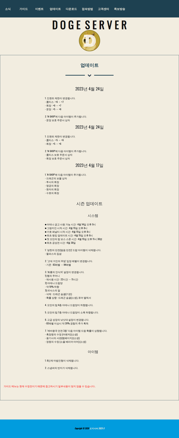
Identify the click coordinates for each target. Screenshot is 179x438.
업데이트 (55, 9)
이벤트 (39, 9)
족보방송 (119, 9)
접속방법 (87, 9)
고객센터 (103, 9)
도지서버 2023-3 (97, 428)
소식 (8, 9)
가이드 (23, 9)
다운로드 (71, 9)
